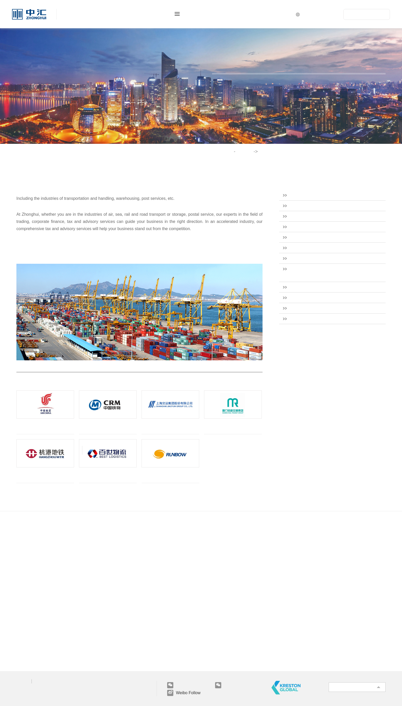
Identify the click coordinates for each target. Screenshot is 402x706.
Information (27, 639)
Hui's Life (121, 620)
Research (24, 620)
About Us (31, 529)
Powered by (29, 696)
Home (229, 151)
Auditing (120, 541)
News (21, 629)
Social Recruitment (130, 629)
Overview (25, 541)
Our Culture (27, 550)
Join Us (124, 608)
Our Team (26, 569)
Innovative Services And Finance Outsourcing (155, 578)
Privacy (22, 681)
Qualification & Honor (37, 560)
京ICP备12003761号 (32, 690)
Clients (22, 587)
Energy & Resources (313, 226)
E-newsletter (27, 657)
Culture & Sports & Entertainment (328, 287)
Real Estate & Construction (321, 195)
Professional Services (146, 529)
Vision (26, 608)
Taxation (120, 550)
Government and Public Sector (324, 258)
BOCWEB (53, 696)
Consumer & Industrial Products (326, 205)
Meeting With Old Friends (137, 657)
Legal (41, 681)
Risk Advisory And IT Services (141, 569)
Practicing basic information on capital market (59, 597)
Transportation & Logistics (320, 308)
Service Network (32, 578)
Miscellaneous (306, 318)
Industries (247, 151)
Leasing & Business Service (320, 297)
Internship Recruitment (133, 648)
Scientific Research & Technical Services (335, 247)
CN (332, 14)
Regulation (26, 648)
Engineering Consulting (134, 560)
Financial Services (311, 216)
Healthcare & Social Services (322, 237)
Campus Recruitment (132, 639)
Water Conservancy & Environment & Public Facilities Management (332, 272)
